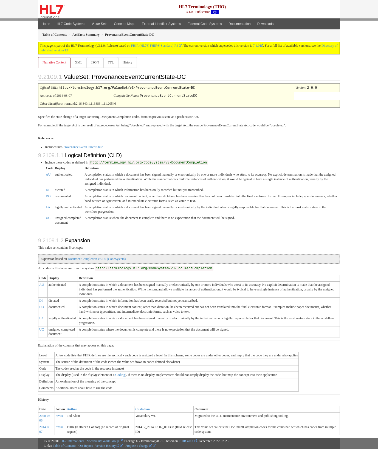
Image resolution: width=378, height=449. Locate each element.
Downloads (265, 24)
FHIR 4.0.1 (186, 441)
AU (48, 174)
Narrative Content (54, 62)
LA (48, 207)
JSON (96, 62)
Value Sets (99, 24)
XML (79, 62)
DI (47, 190)
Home (45, 24)
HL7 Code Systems (71, 24)
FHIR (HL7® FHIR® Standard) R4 (154, 46)
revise (60, 415)
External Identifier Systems (161, 24)
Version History (107, 445)
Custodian (142, 409)
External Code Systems (205, 24)
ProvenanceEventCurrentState (83, 147)
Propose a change (138, 445)
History (130, 62)
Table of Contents (64, 445)
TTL (112, 62)
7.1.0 (256, 46)
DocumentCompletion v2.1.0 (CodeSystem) (97, 258)
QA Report (85, 445)
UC (48, 218)
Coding (120, 374)
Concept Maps (124, 24)
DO (48, 196)
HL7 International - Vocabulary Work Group (90, 441)
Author (72, 409)
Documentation (240, 24)
